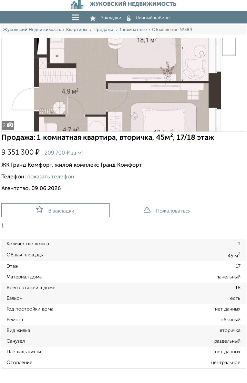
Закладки (105, 18)
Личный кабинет (149, 18)
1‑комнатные (133, 30)
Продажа (103, 30)
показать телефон (50, 177)
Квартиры (77, 30)
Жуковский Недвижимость (32, 30)
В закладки (55, 210)
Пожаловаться (167, 210)
